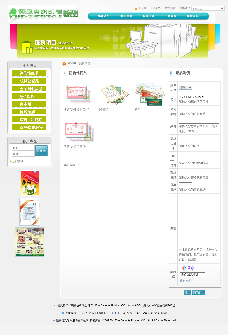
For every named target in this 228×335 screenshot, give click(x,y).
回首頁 (142, 8)
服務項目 (84, 63)
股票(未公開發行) (75, 146)
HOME (72, 63)
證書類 (103, 109)
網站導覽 (170, 8)
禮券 (138, 109)
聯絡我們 (184, 8)
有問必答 (155, 8)
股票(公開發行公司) (76, 109)
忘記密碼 (17, 161)
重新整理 (185, 291)
